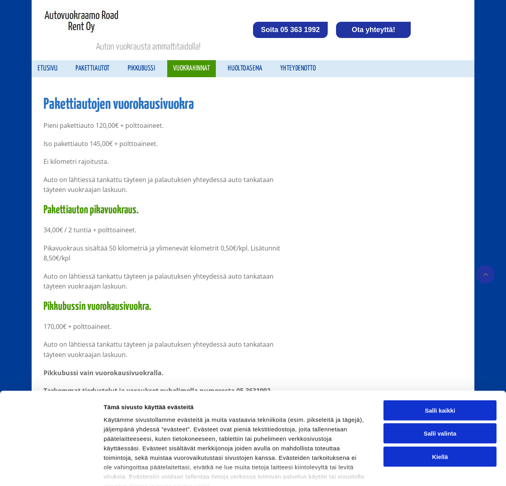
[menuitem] (51, 68)
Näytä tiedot (423, 470)
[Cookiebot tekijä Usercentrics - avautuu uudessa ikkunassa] (51, 471)
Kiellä (440, 409)
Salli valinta (440, 386)
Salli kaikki (440, 363)
